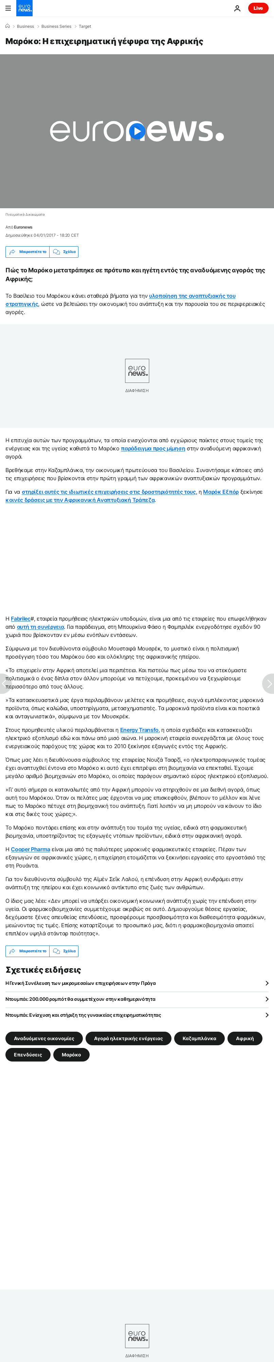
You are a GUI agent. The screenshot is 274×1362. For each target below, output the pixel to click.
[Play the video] (137, 131)
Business (25, 26)
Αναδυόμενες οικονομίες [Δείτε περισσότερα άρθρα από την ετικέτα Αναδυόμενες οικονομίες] (44, 1038)
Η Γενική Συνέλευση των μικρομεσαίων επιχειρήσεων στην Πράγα (80, 983)
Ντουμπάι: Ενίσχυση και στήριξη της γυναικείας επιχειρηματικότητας (83, 1015)
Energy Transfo (139, 729)
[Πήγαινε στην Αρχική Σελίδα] (24, 8)
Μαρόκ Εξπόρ (220, 491)
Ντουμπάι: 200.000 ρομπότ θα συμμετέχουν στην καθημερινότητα (80, 999)
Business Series (56, 26)
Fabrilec (20, 618)
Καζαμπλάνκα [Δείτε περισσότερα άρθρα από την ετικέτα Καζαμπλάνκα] (199, 1038)
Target (85, 26)
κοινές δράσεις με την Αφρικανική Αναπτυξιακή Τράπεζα (79, 500)
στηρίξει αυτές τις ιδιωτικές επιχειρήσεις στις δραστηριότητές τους (109, 491)
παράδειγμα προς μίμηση (153, 448)
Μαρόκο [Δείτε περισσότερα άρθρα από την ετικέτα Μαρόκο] (71, 1054)
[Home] (7, 26)
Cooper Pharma (30, 849)
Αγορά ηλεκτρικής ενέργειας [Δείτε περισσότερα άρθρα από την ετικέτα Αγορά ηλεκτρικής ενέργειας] (128, 1038)
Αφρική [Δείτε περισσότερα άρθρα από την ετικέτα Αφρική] (245, 1038)
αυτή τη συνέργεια (40, 626)
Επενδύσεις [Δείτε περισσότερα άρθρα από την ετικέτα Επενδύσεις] (28, 1054)
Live (258, 8)
